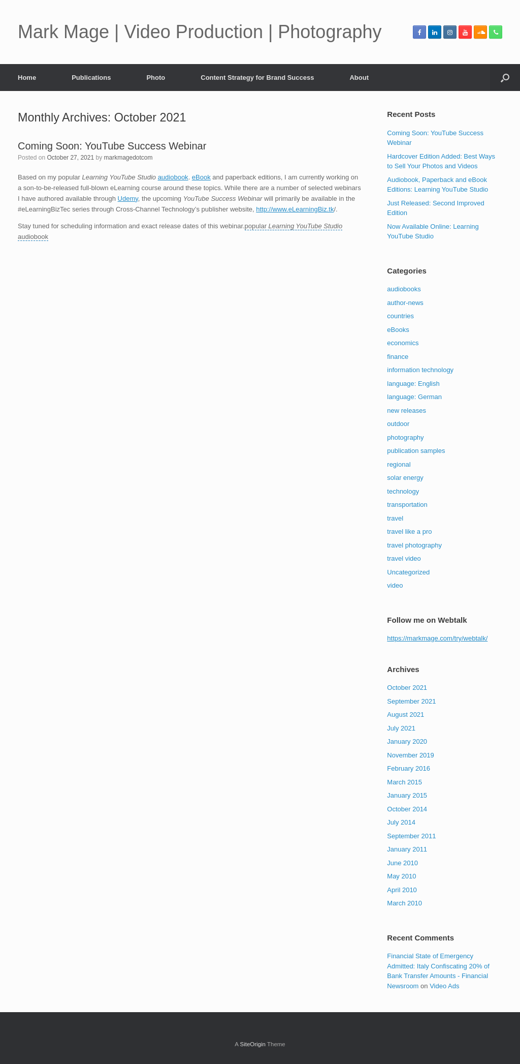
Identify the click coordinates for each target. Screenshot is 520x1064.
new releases (406, 410)
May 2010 (401, 876)
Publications (91, 77)
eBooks (398, 329)
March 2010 (404, 903)
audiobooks (404, 289)
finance (397, 356)
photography (405, 437)
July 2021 (401, 728)
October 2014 (407, 809)
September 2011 (411, 836)
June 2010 (402, 863)
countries (400, 316)
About (359, 77)
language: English (413, 383)
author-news (405, 303)
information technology (420, 370)
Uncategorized (408, 572)
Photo (155, 77)
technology (403, 491)
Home (27, 77)
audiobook (173, 177)
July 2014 (401, 822)
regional (398, 464)
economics (402, 343)
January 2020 (407, 741)
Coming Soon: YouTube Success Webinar (112, 145)
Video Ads (444, 986)
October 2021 (407, 687)
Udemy (128, 198)
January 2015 (407, 795)
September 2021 (411, 701)
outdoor (398, 424)
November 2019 (410, 755)
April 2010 (402, 890)
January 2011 (407, 849)
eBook (201, 177)
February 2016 (408, 768)
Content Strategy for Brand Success (257, 77)
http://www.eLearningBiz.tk (295, 209)
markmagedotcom (128, 157)
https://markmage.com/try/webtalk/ (437, 638)
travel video (403, 558)
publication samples (416, 450)
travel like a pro (409, 531)
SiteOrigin (253, 1044)
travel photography (414, 545)
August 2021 (405, 714)
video (395, 585)
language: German (414, 397)
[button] (505, 77)
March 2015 (404, 782)
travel (395, 518)
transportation (407, 504)
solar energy (405, 477)
